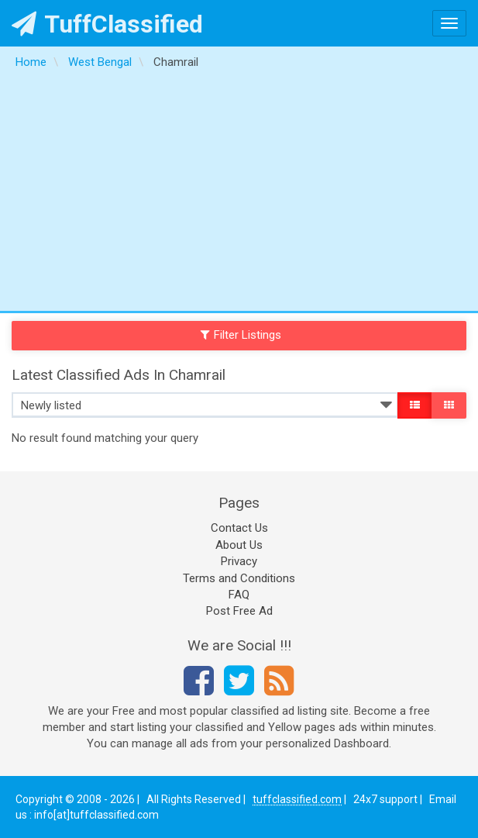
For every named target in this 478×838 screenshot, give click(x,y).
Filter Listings (241, 335)
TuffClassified (107, 24)
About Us (239, 545)
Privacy (239, 561)
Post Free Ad (239, 611)
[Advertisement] (239, 194)
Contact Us (239, 528)
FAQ (239, 595)
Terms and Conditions (239, 578)
